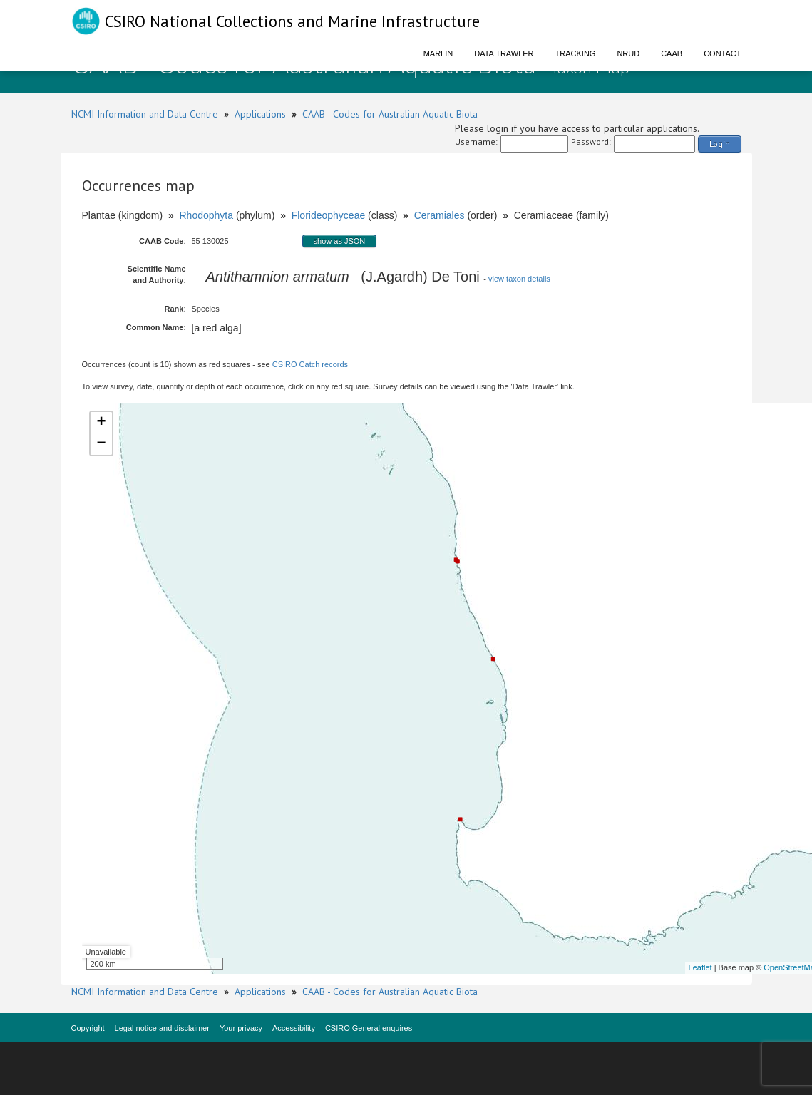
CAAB (671, 53)
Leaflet (700, 967)
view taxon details (519, 278)
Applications (260, 114)
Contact (722, 53)
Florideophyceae (329, 215)
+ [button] (101, 422)
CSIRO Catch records (310, 364)
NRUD (628, 53)
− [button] (101, 444)
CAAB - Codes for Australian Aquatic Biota (390, 114)
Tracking (575, 53)
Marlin (438, 53)
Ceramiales (439, 215)
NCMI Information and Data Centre (144, 114)
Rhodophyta (206, 215)
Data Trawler (503, 53)
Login (719, 143)
